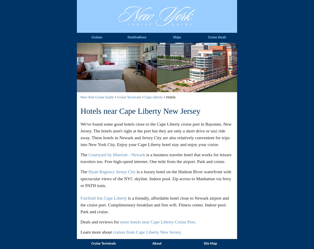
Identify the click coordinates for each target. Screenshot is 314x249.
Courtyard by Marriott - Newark (117, 154)
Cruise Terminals (129, 97)
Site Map (210, 243)
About (157, 243)
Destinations (137, 37)
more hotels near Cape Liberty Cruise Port (157, 221)
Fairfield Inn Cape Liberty (104, 198)
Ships (177, 37)
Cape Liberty (154, 97)
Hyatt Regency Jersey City (112, 171)
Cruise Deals (217, 37)
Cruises (97, 37)
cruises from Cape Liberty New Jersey (146, 232)
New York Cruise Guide (97, 97)
